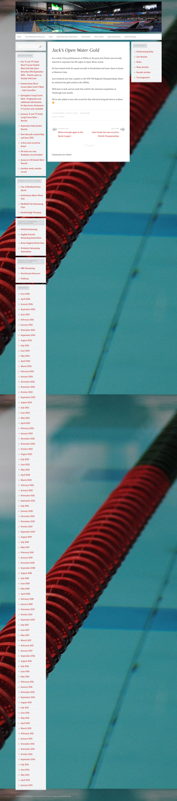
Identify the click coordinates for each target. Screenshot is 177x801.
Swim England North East (32, 243)
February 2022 (27, 485)
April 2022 (25, 475)
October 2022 (27, 449)
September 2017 (28, 619)
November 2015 (28, 692)
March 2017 (26, 640)
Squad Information (114, 37)
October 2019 (27, 526)
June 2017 (25, 630)
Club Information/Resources (35, 37)
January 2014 (27, 785)
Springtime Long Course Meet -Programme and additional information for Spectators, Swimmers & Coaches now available (32, 102)
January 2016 (27, 687)
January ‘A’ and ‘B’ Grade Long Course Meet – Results (32, 117)
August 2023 (26, 402)
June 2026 (25, 294)
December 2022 (28, 438)
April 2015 (25, 723)
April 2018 (25, 594)
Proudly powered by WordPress (31, 796)
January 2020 (27, 511)
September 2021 (28, 500)
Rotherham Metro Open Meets (67, 37)
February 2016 (27, 682)
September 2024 (28, 335)
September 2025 (28, 309)
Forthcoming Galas (145, 51)
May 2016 (25, 676)
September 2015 (28, 697)
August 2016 (26, 661)
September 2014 (28, 759)
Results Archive (144, 72)
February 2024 (27, 371)
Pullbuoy (25, 278)
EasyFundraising (130, 37)
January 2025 (27, 325)
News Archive (99, 37)
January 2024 (27, 376)
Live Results (142, 57)
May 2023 (25, 418)
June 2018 (25, 583)
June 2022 (25, 464)
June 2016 (25, 671)
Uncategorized (143, 77)
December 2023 (28, 381)
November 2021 (28, 495)
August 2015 (26, 702)
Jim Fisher (59, 113)
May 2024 (25, 356)
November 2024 (28, 330)
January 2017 (27, 650)
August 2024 (26, 340)
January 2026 (27, 304)
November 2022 (28, 444)
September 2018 (28, 568)
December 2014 (28, 744)
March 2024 (26, 366)
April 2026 (25, 299)
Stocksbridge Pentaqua (31, 212)
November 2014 (28, 749)
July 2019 (25, 542)
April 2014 (25, 780)
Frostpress (66, 796)
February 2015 (27, 733)
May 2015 (25, 718)
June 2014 (25, 769)
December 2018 (28, 563)
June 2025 (25, 314)
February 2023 (27, 428)
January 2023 (27, 433)
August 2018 (26, 573)
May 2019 (25, 547)
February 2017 (27, 645)
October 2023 (27, 392)
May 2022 (25, 469)
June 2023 (25, 413)
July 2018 (25, 578)
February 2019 (27, 552)
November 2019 (28, 521)
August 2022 (26, 454)
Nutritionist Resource (30, 273)
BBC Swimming (28, 268)
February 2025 (27, 319)
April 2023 (25, 423)
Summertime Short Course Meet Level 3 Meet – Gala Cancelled (32, 87)
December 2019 (28, 516)
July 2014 (25, 764)
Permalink (85, 113)
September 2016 (28, 656)
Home (19, 37)
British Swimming (29, 229)
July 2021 (25, 506)
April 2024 (25, 361)
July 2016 (25, 666)
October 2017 (26, 614)
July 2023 (25, 407)
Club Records (85, 37)
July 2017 (25, 625)
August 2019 (26, 537)
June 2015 (25, 713)
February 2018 (27, 599)
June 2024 (25, 350)
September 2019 (28, 532)
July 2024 (25, 345)
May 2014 (25, 775)
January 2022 (27, 490)
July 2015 (25, 707)
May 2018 (25, 588)
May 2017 (25, 635)
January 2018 (27, 604)
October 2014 (27, 754)
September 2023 (28, 397)
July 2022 (25, 459)
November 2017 (28, 609)
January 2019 (27, 557)
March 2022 (26, 480)
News (51, 37)
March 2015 (26, 728)
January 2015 (27, 738)
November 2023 (28, 387)
